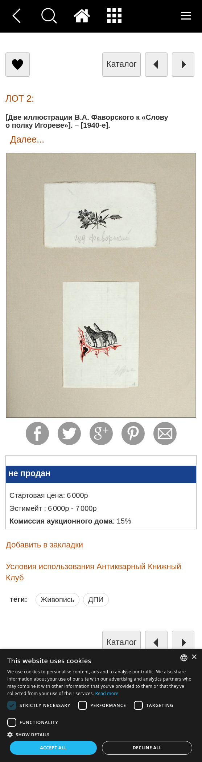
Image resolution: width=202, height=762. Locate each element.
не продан (29, 473)
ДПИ (95, 600)
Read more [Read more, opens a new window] (106, 693)
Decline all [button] (147, 748)
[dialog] (101, 705)
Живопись (58, 600)
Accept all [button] (53, 748)
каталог (121, 64)
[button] (101, 734)
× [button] (194, 657)
